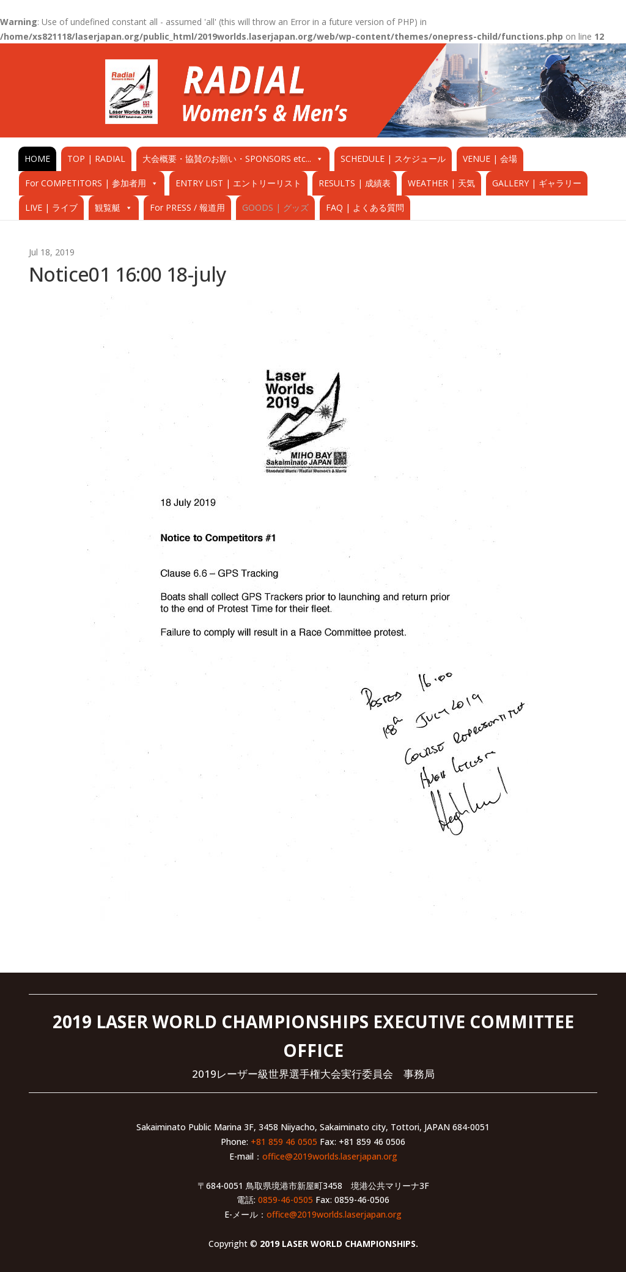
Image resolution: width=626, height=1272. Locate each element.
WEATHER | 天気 (441, 183)
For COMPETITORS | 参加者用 (85, 183)
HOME (37, 158)
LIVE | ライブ (51, 207)
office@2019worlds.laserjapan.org (329, 1156)
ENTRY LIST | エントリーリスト (238, 183)
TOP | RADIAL (96, 158)
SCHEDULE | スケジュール (393, 158)
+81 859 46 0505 (284, 1141)
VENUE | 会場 (490, 158)
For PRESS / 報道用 (187, 207)
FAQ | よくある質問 (365, 207)
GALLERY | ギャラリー (536, 183)
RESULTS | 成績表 (355, 183)
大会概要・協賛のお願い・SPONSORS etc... (226, 158)
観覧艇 (107, 207)
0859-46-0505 (285, 1199)
